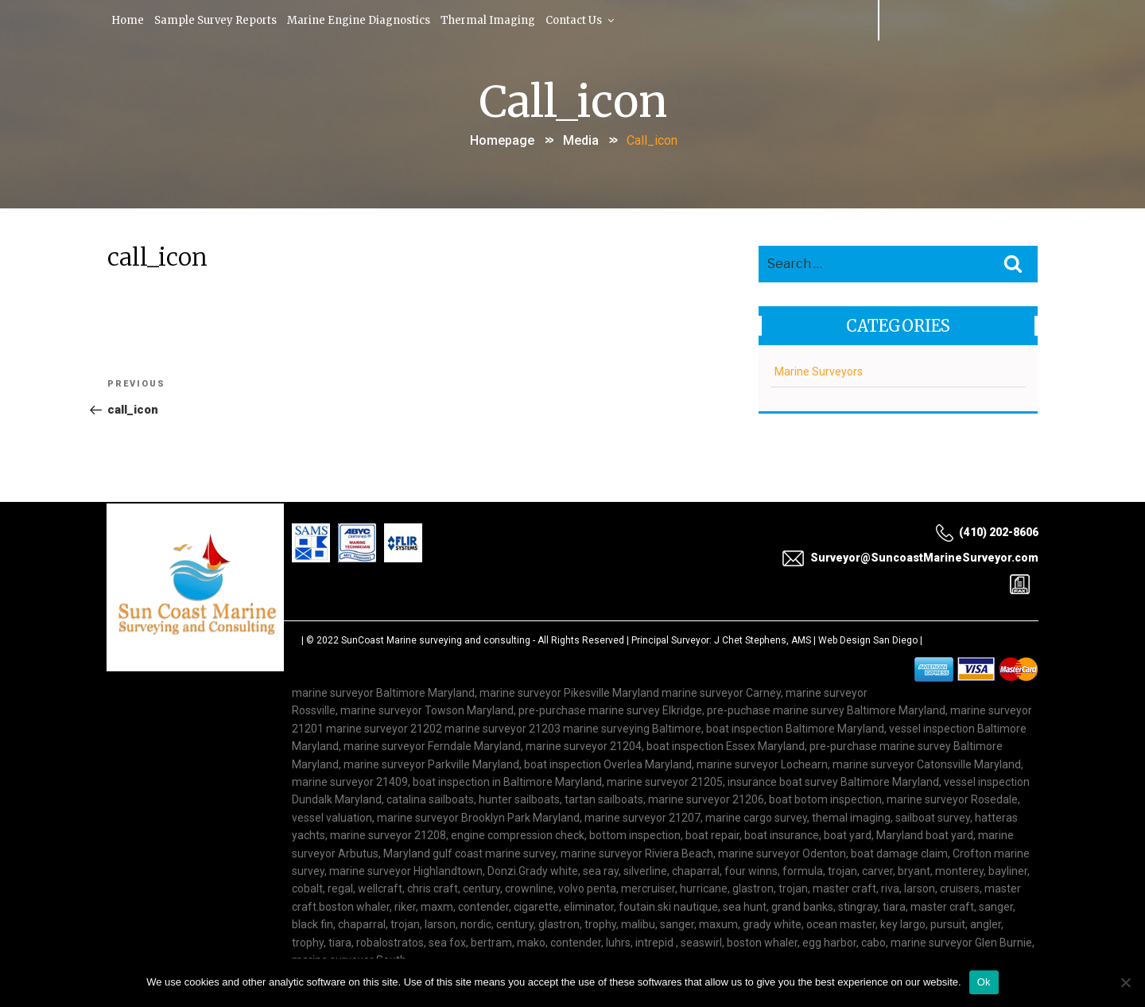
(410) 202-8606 (986, 532)
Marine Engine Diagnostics (364, 19)
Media (581, 138)
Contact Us (589, 19)
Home (129, 19)
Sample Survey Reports (219, 19)
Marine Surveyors (818, 368)
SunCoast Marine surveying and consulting (435, 640)
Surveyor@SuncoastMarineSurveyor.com (910, 558)
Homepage (502, 138)
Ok (984, 982)
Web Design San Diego (868, 640)
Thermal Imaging (495, 19)
